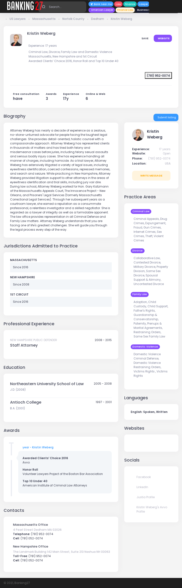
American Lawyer (102, 10)
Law (118, 4)
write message (151, 175)
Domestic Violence (145, 346)
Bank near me (101, 4)
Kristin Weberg (121, 19)
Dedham (97, 19)
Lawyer (143, 4)
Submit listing (166, 117)
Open (166, 153)
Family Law (139, 294)
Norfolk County (73, 19)
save (144, 38)
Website (163, 38)
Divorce (137, 250)
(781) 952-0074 (159, 158)
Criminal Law (140, 211)
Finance (130, 4)
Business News (146, 10)
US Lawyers (18, 19)
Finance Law (125, 10)
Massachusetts (44, 19)
